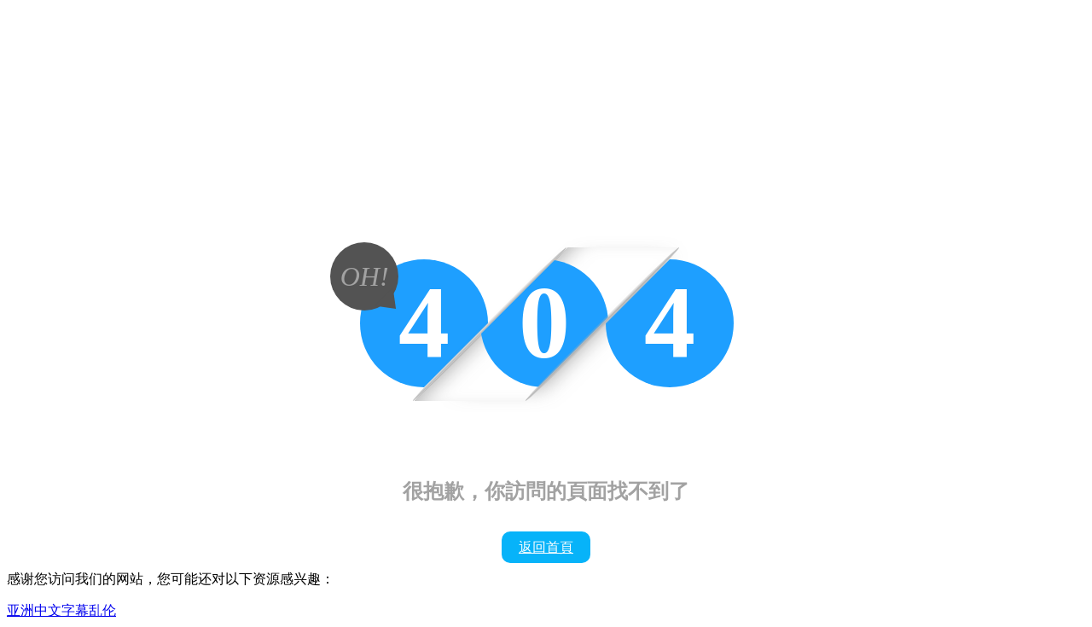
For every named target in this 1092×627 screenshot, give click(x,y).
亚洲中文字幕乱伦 (61, 610)
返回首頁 (546, 547)
